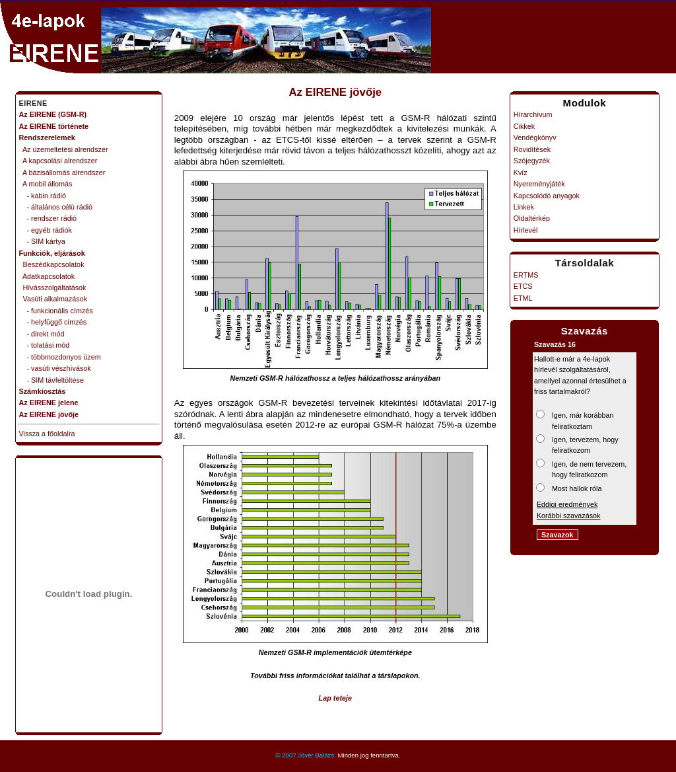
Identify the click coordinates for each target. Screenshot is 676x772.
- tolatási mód (44, 345)
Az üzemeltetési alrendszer (63, 149)
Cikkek (524, 126)
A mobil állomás (46, 184)
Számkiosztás (42, 391)
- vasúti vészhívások (55, 368)
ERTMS (526, 275)
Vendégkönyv (535, 137)
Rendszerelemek (47, 137)
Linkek (524, 207)
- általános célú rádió (56, 207)
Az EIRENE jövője (49, 414)
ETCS (523, 286)
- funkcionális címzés (56, 311)
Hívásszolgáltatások (52, 287)
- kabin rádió (42, 196)
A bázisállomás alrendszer (62, 172)
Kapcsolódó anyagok (547, 196)
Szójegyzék (532, 161)
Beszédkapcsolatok (51, 264)
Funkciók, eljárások (52, 253)
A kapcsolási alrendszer (58, 161)
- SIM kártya (42, 241)
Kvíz (520, 172)
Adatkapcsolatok (47, 276)
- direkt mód (42, 334)
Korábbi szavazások (569, 516)
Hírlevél (526, 230)
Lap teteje (335, 698)
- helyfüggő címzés (53, 322)
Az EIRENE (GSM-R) (53, 114)
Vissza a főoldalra (47, 434)
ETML (523, 298)
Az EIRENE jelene (49, 402)
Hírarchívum (533, 114)
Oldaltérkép (532, 218)
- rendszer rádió (48, 218)
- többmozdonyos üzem (60, 357)
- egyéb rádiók (45, 230)
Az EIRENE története (54, 126)
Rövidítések (532, 149)
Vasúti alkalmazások (53, 299)
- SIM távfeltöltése (51, 380)
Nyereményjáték (539, 184)
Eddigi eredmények (567, 504)
